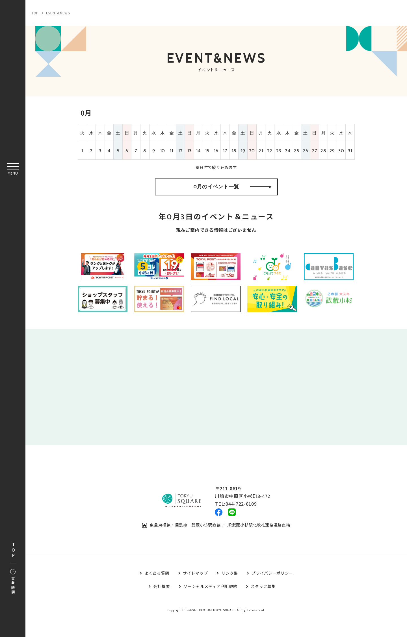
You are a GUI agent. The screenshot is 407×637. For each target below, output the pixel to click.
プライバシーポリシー (272, 592)
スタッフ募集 (263, 605)
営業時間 (12, 582)
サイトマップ (195, 592)
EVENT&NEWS (58, 12)
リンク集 (229, 592)
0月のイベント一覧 (232, 193)
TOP (13, 550)
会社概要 (161, 605)
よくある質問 (156, 592)
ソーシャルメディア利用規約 (210, 605)
